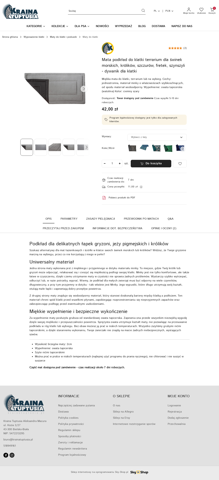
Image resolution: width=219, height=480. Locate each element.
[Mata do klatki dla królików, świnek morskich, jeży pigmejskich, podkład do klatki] (144, 147)
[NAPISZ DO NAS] (182, 26)
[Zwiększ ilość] (119, 163)
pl (157, 11)
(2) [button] (185, 48)
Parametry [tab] (69, 219)
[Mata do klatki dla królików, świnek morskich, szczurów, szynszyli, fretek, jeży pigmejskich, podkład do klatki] (156, 148)
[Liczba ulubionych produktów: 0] (201, 11)
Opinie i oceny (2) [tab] (163, 228)
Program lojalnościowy (72, 455)
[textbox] (153, 137)
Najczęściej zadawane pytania (76, 406)
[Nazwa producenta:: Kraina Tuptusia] (108, 48)
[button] (36, 26)
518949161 (9, 446)
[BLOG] (142, 26)
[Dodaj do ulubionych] (180, 163)
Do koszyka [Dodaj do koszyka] (151, 163)
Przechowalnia (176, 424)
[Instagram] (12, 455)
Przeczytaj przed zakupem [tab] (63, 228)
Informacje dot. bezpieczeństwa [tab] (117, 228)
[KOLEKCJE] (60, 26)
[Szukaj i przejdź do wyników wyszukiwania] (143, 11)
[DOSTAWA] (158, 26)
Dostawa (63, 412)
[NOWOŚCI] (102, 26)
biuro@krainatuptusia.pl (18, 440)
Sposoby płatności (69, 436)
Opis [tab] (49, 219)
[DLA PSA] (82, 26)
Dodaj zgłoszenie (178, 418)
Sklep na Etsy (121, 418)
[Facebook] (5, 455)
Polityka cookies (68, 418)
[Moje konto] (189, 11)
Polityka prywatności (71, 424)
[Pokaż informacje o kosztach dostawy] (141, 187)
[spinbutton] (112, 163)
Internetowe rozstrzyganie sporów (134, 424)
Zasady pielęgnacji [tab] (100, 219)
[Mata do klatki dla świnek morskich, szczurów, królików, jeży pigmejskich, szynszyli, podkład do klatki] (168, 148)
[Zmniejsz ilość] (104, 163)
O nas (116, 406)
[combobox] (157, 137)
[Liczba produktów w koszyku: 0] (212, 11)
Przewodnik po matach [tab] (141, 219)
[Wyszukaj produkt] (107, 11)
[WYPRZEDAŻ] (123, 26)
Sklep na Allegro (123, 412)
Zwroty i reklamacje (70, 443)
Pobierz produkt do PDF (118, 198)
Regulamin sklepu (69, 430)
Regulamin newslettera (72, 449)
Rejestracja (175, 412)
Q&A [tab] (170, 219)
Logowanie (174, 406)
